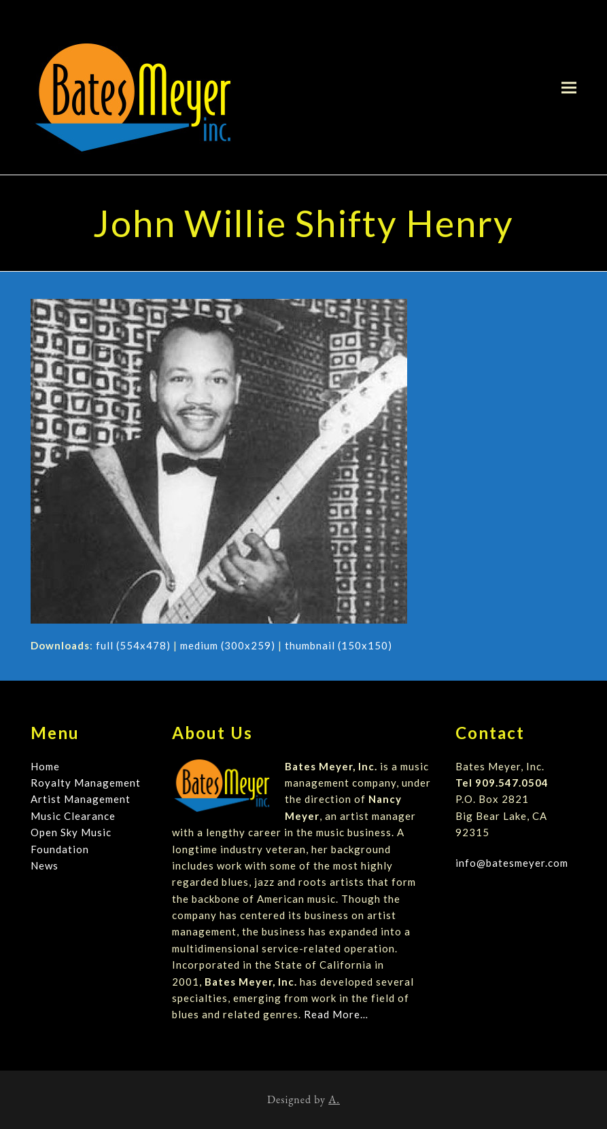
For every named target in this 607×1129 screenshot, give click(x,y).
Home (45, 766)
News (44, 865)
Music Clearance (73, 816)
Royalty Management (86, 782)
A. (334, 1099)
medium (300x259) (227, 645)
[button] (568, 87)
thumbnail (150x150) (338, 645)
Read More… (336, 1014)
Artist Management (81, 799)
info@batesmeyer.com (511, 863)
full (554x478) (133, 645)
